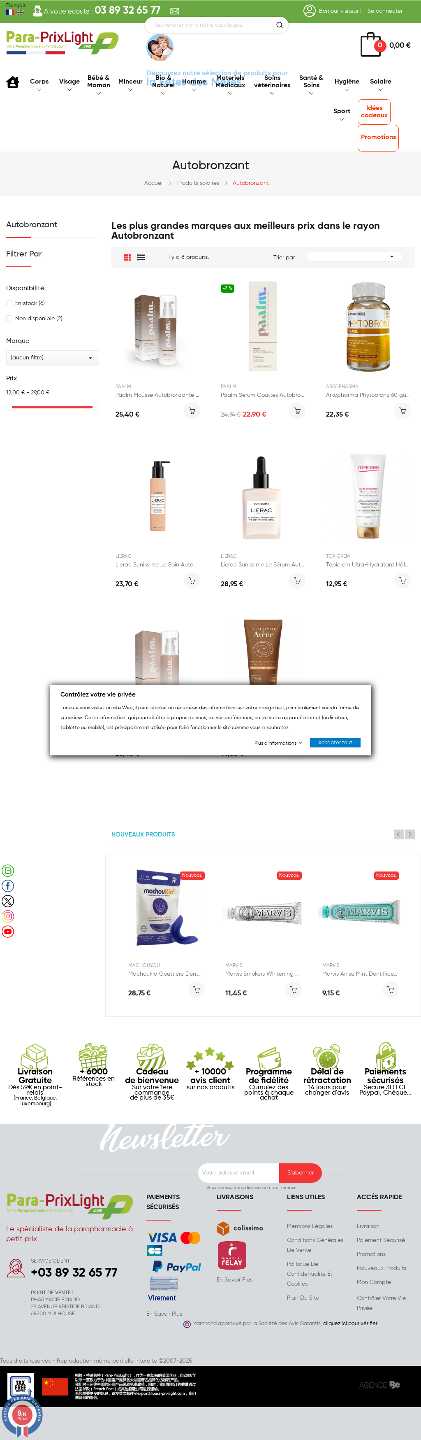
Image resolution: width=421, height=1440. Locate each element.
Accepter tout (335, 743)
